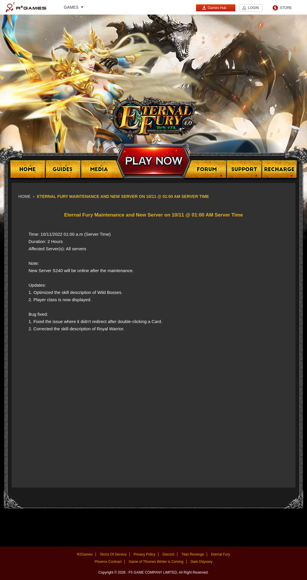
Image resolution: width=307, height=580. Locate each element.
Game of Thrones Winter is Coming (156, 562)
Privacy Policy (145, 554)
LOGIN (253, 8)
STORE (286, 8)
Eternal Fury (220, 554)
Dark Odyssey (201, 562)
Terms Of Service (113, 554)
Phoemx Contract (108, 562)
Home (24, 196)
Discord (168, 554)
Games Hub (214, 8)
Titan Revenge (192, 554)
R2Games (26, 7)
